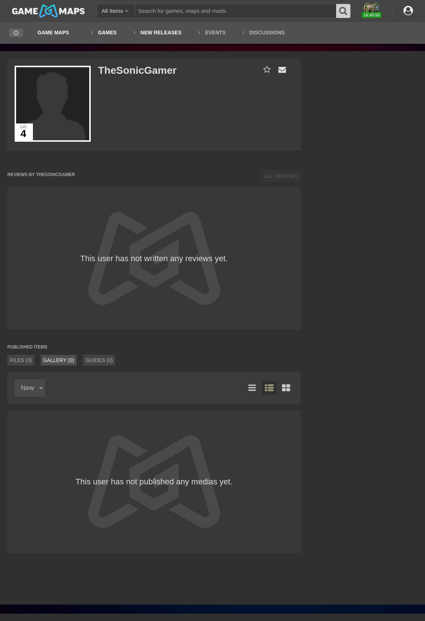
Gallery (58, 360)
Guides (99, 360)
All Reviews (281, 176)
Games (107, 32)
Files (21, 360)
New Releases (160, 32)
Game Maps (53, 32)
